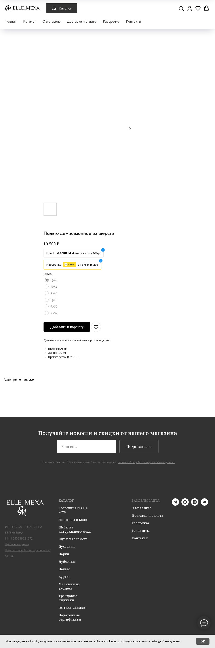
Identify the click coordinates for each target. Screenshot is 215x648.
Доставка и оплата (81, 21)
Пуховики (67, 546)
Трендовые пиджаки (68, 598)
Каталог (29, 21)
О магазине (51, 21)
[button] (181, 8)
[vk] (204, 504)
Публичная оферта (17, 544)
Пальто (64, 569)
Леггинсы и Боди (73, 520)
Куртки (64, 576)
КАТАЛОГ (66, 500)
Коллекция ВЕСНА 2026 (73, 510)
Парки (64, 554)
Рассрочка (111, 21)
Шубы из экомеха (73, 539)
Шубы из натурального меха (75, 529)
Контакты (133, 21)
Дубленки (67, 561)
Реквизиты (141, 530)
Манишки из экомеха (69, 586)
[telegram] (175, 504)
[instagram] (194, 504)
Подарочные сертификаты (70, 617)
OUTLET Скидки (72, 607)
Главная (10, 21)
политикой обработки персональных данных (146, 462)
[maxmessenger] (185, 504)
